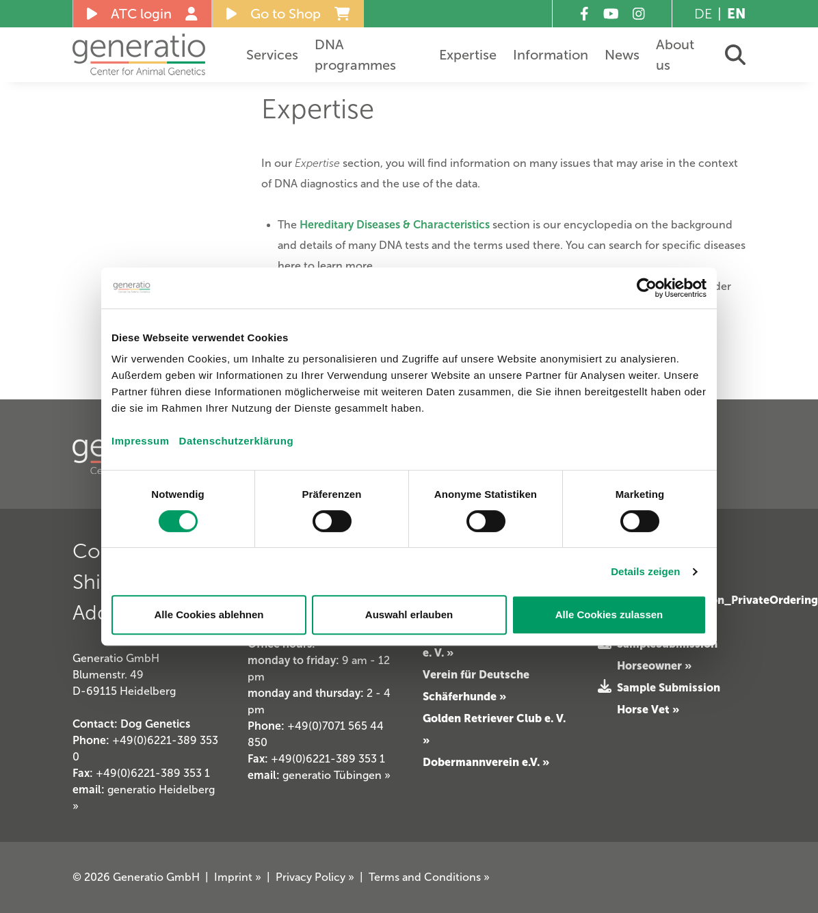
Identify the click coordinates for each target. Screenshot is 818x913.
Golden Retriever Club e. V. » (494, 729)
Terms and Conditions (429, 877)
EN (736, 13)
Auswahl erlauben (409, 614)
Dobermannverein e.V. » (486, 762)
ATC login (142, 13)
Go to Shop (288, 13)
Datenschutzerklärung (236, 441)
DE (703, 13)
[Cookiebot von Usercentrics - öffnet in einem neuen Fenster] (647, 288)
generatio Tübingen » (336, 775)
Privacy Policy (315, 877)
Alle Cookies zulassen (609, 614)
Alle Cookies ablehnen (208, 614)
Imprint (237, 877)
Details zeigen (645, 571)
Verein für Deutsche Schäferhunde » (476, 685)
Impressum (140, 441)
